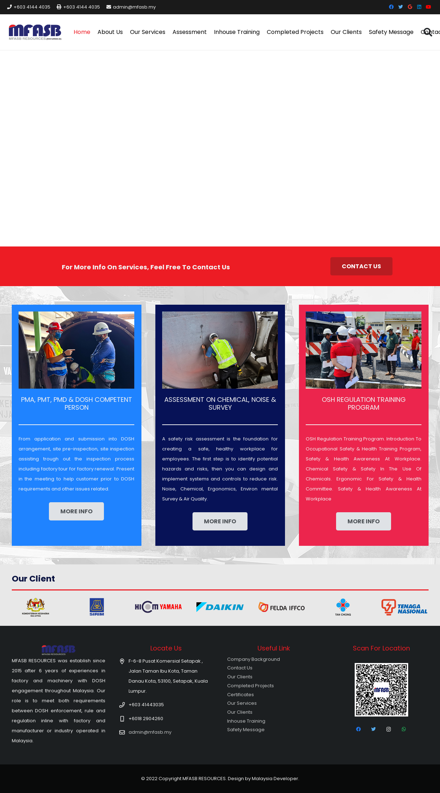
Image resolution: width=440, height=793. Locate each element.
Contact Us (239, 667)
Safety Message (246, 729)
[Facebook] (391, 7)
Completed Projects (250, 685)
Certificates (240, 694)
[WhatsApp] (404, 729)
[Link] (35, 32)
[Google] (410, 7)
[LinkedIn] (419, 7)
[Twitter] (400, 7)
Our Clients (239, 676)
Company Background (253, 659)
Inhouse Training (246, 721)
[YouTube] (428, 7)
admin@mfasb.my (150, 732)
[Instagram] (389, 729)
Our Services (242, 703)
